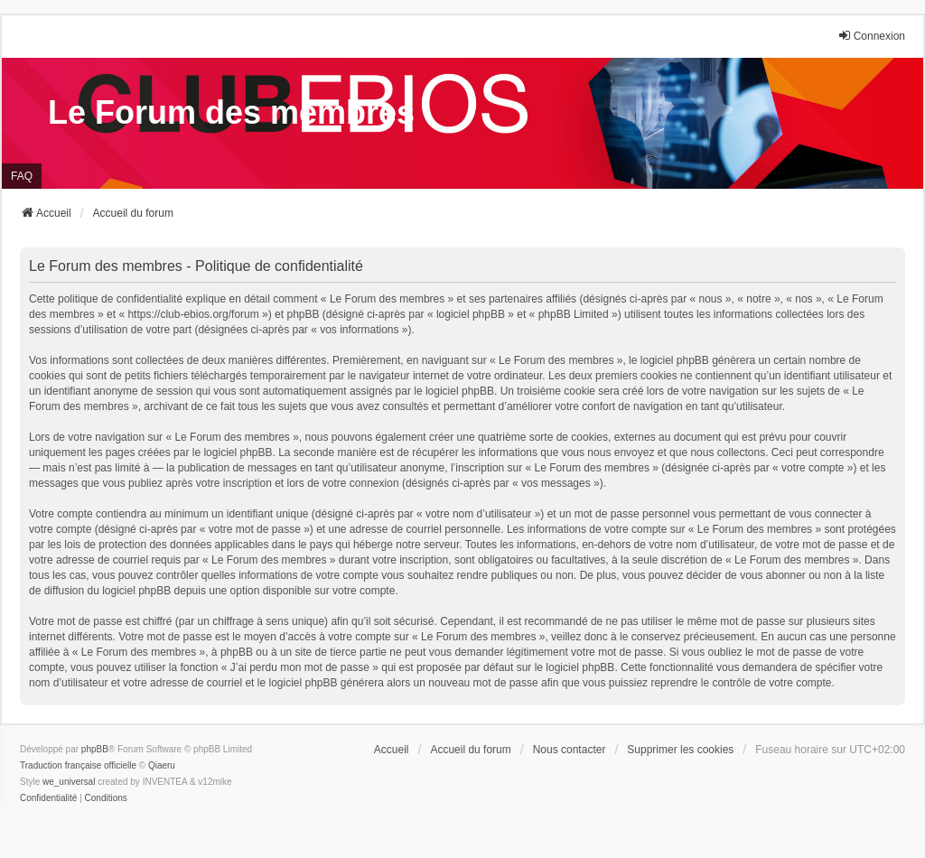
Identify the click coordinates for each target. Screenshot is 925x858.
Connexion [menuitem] (871, 35)
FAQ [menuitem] (22, 176)
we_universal (68, 782)
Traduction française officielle (78, 765)
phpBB (94, 749)
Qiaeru (161, 765)
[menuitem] (48, 798)
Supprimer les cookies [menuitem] (680, 749)
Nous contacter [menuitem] (569, 749)
